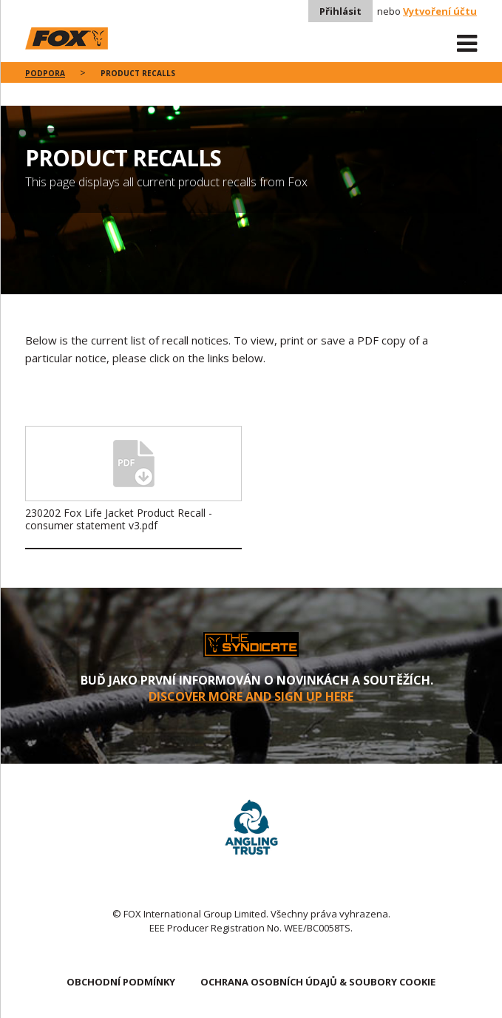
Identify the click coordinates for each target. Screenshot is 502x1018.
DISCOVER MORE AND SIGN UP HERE (251, 696)
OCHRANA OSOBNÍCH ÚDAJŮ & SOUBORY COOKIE (317, 981)
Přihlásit (340, 11)
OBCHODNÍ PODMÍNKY (121, 981)
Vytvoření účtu (440, 11)
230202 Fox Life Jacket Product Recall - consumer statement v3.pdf (118, 519)
